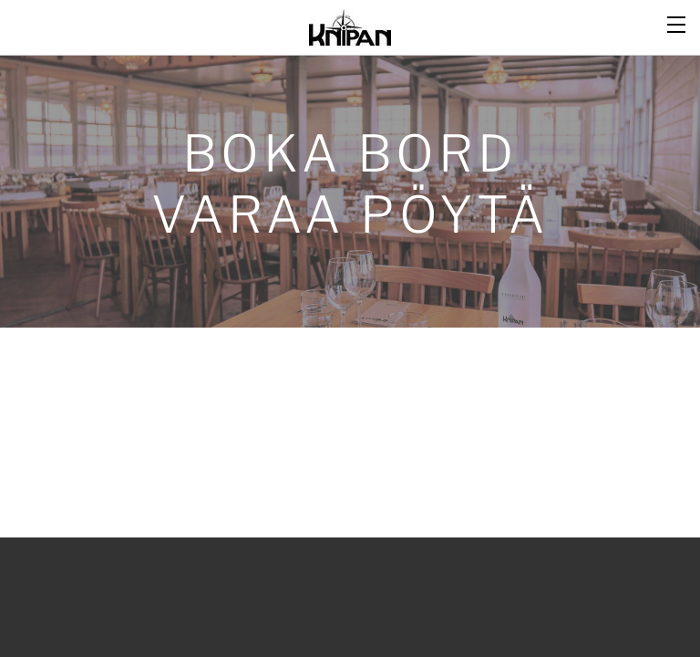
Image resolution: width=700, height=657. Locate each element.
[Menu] (677, 23)
